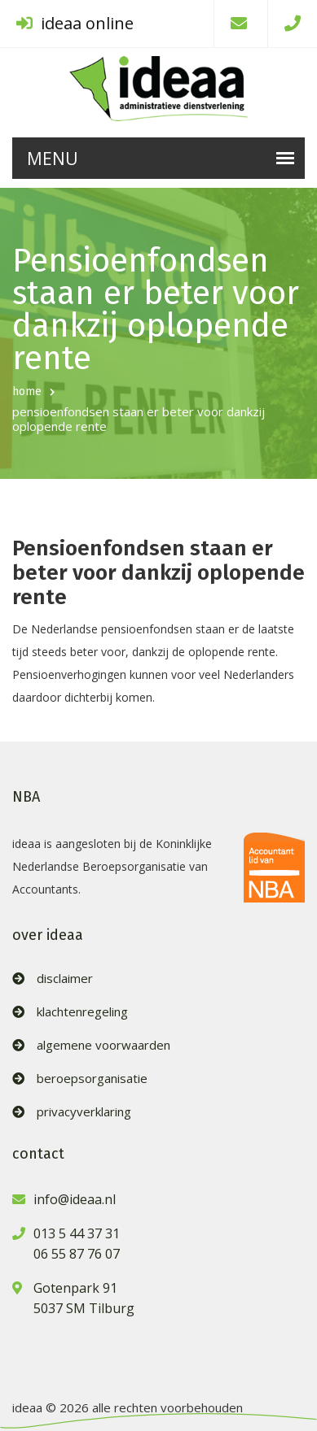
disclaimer (65, 978)
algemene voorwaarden (103, 1045)
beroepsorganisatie (92, 1078)
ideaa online (75, 23)
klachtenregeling (82, 1012)
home (27, 391)
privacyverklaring (84, 1112)
